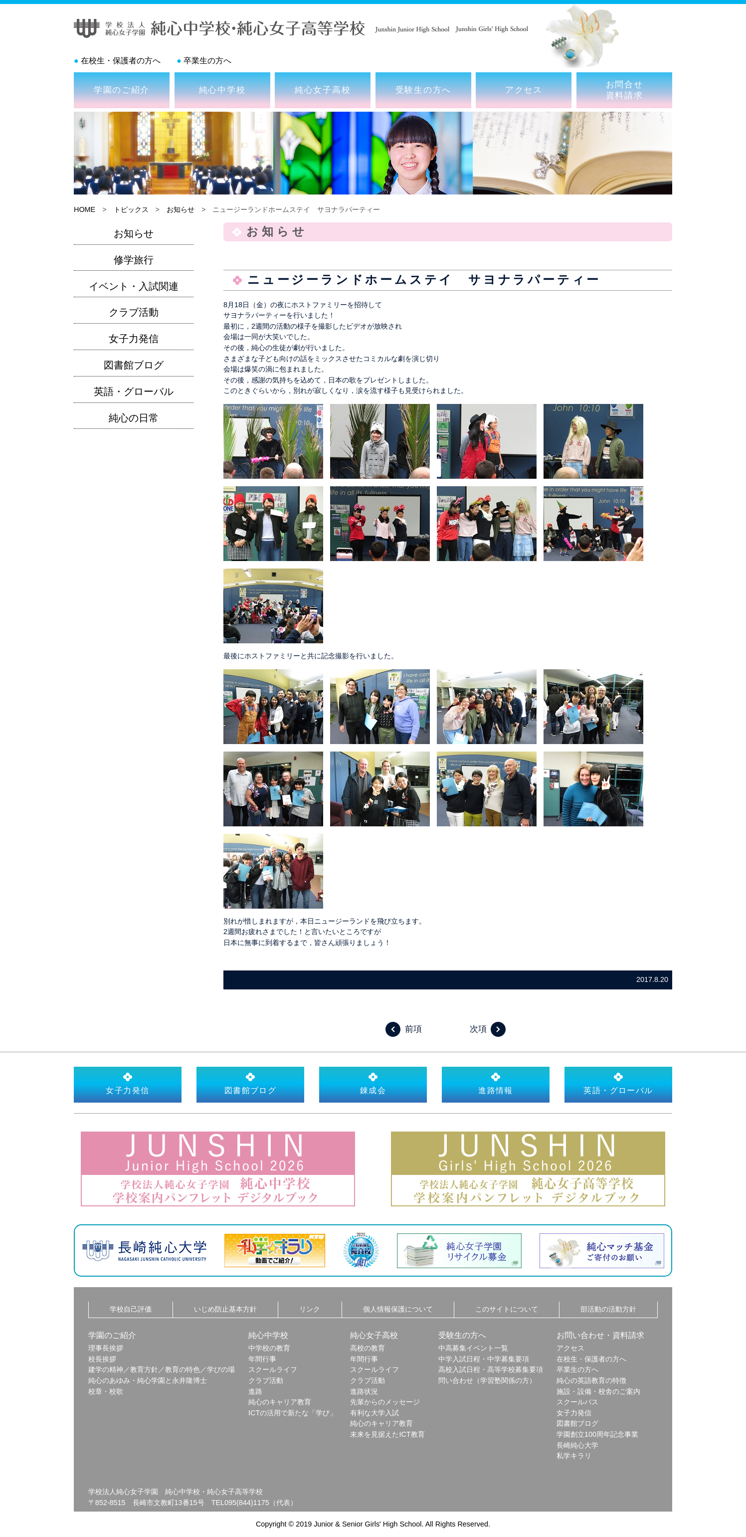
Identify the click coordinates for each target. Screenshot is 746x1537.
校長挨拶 (102, 1359)
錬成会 (373, 1083)
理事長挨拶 (105, 1348)
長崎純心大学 (577, 1445)
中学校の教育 (269, 1348)
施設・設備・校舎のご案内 (598, 1391)
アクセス (524, 90)
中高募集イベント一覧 (473, 1348)
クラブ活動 (134, 312)
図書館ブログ (134, 365)
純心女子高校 (323, 90)
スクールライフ (272, 1369)
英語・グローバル (134, 391)
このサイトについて (506, 1309)
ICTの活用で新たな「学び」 (292, 1413)
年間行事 (262, 1359)
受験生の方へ (423, 90)
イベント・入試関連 (134, 286)
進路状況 (364, 1391)
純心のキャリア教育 (279, 1402)
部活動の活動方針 (608, 1309)
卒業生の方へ (207, 60)
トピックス (131, 209)
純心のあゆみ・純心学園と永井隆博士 (147, 1380)
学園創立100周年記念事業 (597, 1434)
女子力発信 (134, 338)
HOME (84, 209)
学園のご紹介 (122, 90)
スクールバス (577, 1402)
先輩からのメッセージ (385, 1402)
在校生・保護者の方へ (121, 60)
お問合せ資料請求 (624, 89)
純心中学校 (222, 90)
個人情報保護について (398, 1309)
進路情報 (495, 1083)
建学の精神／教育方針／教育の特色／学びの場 (161, 1369)
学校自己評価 (131, 1309)
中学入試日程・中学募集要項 (483, 1359)
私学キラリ (574, 1456)
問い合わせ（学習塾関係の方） (487, 1380)
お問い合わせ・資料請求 (600, 1335)
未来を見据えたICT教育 (387, 1434)
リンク (309, 1309)
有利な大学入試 (374, 1413)
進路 (255, 1391)
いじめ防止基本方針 (225, 1309)
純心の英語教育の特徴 (591, 1380)
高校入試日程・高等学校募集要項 (490, 1369)
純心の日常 (134, 417)
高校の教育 (367, 1348)
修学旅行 (134, 259)
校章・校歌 (105, 1391)
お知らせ (180, 209)
